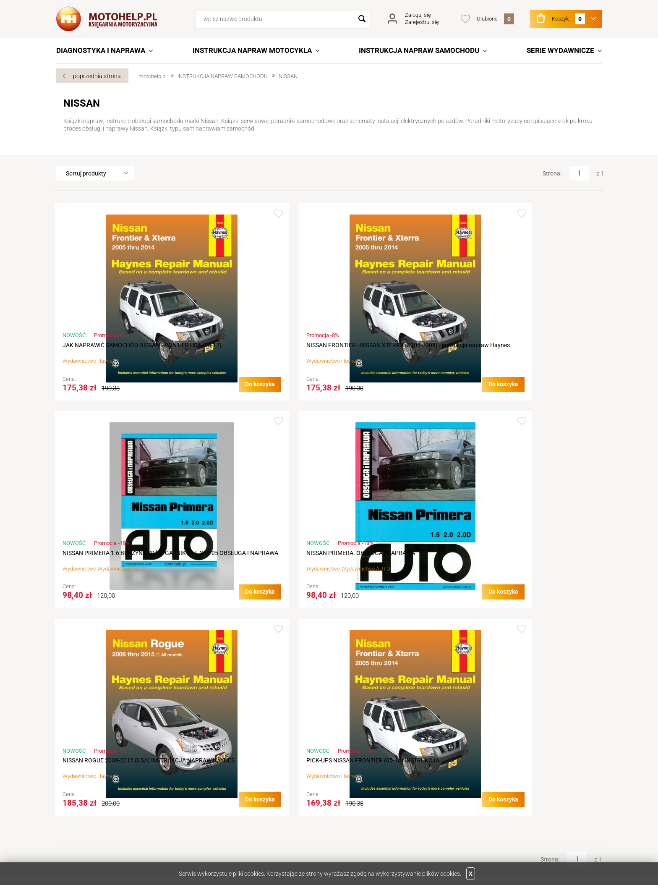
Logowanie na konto (359, 760)
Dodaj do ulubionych (173, 213)
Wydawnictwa (485, 749)
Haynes (108, 369)
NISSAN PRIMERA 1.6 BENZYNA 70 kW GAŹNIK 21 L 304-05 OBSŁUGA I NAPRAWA (393, 353)
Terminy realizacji (220, 772)
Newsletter (347, 796)
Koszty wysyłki (217, 784)
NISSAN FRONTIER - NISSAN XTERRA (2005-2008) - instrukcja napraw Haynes (255, 349)
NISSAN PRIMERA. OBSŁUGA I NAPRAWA (535, 345)
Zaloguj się (418, 15)
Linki (473, 760)
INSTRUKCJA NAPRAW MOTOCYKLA (252, 50)
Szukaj (361, 19)
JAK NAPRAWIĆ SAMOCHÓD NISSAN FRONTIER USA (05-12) (112, 349)
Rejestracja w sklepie (359, 749)
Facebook (91, 836)
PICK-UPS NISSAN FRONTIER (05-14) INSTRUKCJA (251, 573)
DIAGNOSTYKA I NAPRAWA (100, 50)
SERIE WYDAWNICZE (560, 50)
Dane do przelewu (86, 784)
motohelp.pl (152, 76)
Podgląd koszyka (355, 772)
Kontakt (73, 760)
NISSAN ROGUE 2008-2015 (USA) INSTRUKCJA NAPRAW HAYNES (107, 573)
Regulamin (212, 749)
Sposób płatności (220, 796)
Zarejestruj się (422, 22)
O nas (70, 749)
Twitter (67, 836)
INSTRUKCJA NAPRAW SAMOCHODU (419, 50)
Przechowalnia (352, 784)
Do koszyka (155, 400)
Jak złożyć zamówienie (228, 760)
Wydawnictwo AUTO (401, 377)
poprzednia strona (97, 76)
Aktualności (78, 772)
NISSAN (288, 76)
